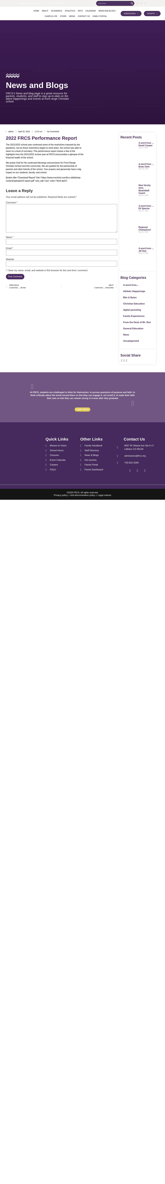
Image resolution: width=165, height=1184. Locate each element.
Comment (11, 202)
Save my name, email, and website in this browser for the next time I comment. (48, 270)
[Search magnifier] (132, 3)
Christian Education (134, 303)
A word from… (131, 285)
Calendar (91, 11)
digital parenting (132, 310)
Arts (80, 11)
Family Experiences (134, 316)
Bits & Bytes (130, 297)
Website (10, 259)
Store (63, 16)
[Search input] (113, 3)
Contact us (84, 16)
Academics (56, 11)
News (126, 334)
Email (9, 248)
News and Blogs (107, 11)
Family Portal (100, 16)
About (45, 11)
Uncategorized (131, 341)
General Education (133, 328)
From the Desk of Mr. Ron (137, 322)
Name (10, 237)
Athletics (70, 11)
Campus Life (51, 16)
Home (36, 11)
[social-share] (121, 360)
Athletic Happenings (134, 291)
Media (72, 16)
